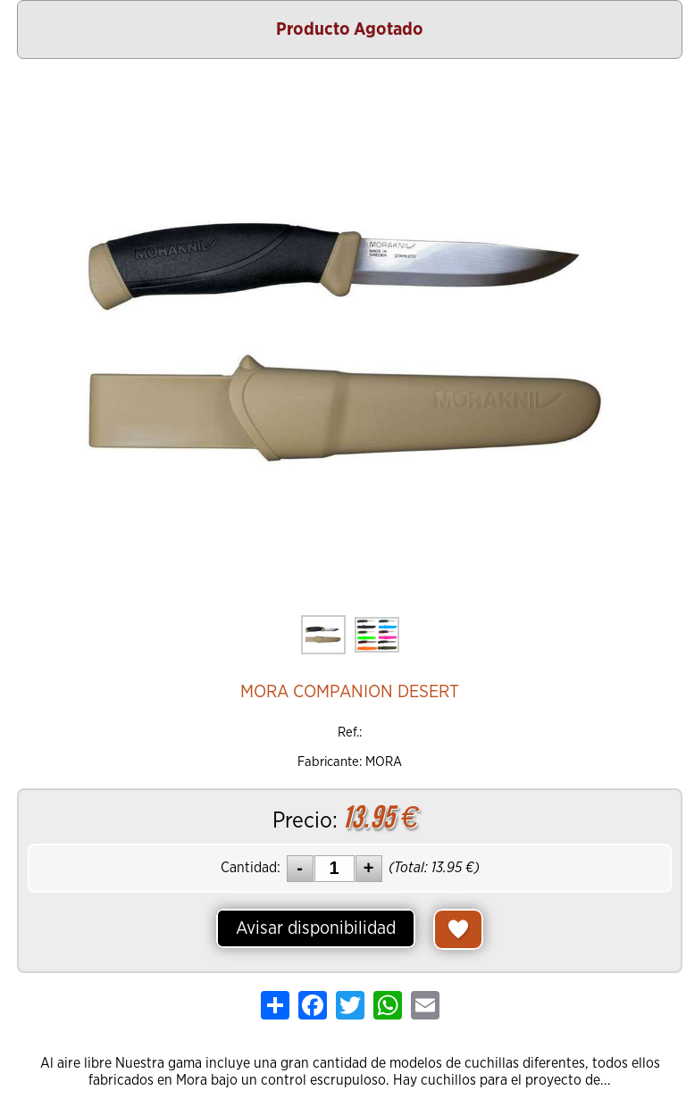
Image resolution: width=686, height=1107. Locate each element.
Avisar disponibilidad (316, 928)
